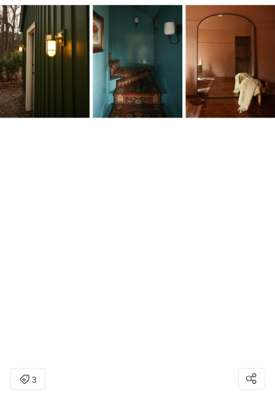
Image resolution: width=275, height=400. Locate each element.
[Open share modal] (251, 379)
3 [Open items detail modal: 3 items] (28, 380)
